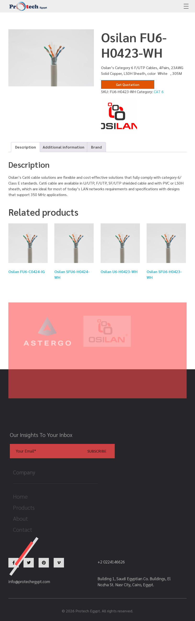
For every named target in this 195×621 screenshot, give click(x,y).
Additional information (63, 146)
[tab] (25, 147)
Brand (96, 146)
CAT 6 (159, 91)
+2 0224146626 (148, 6)
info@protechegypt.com (89, 6)
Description (25, 146)
